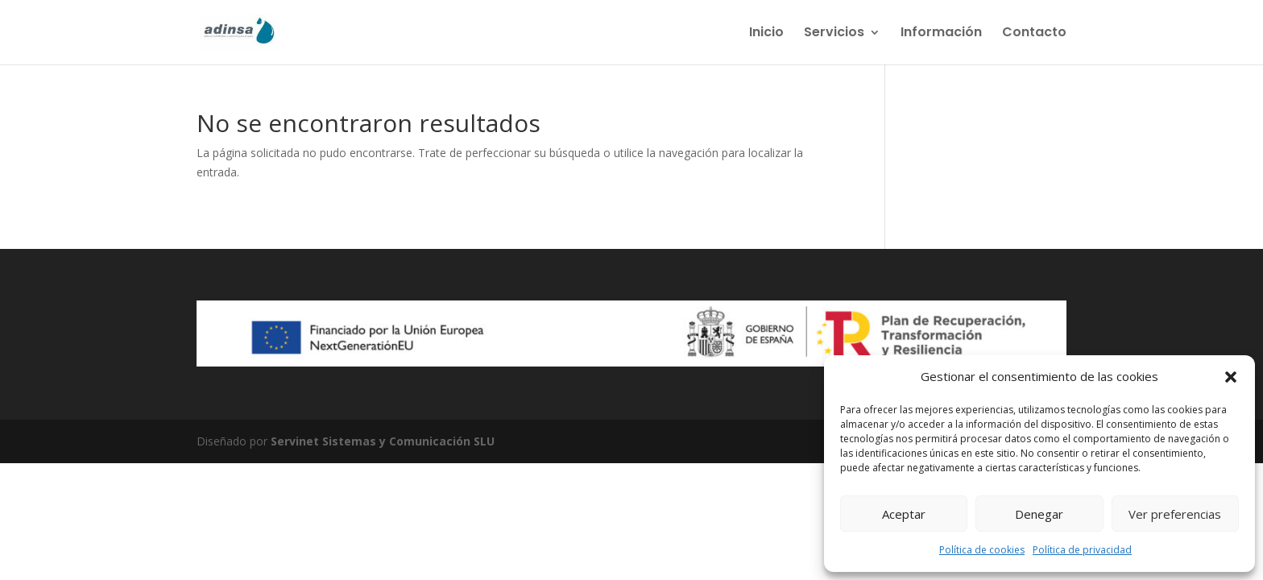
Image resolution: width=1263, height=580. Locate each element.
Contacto (1034, 34)
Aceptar (904, 514)
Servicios (834, 34)
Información (941, 34)
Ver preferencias (1174, 514)
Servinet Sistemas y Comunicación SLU (383, 441)
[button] (1231, 377)
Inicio (766, 34)
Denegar (1039, 514)
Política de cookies (982, 550)
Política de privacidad (1082, 550)
